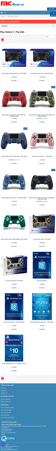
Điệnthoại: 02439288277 (6, 448)
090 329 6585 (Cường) (6, 429)
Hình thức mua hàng (5, 399)
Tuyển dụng (3, 390)
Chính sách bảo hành (6, 412)
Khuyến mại (3, 388)
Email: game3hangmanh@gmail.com (9, 449)
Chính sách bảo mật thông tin (7, 417)
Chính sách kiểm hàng (6, 410)
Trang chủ (3, 16)
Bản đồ (3, 434)
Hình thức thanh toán (6, 401)
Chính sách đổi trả (5, 415)
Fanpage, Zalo (4, 393)
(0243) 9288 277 (5, 427)
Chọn (47, 36)
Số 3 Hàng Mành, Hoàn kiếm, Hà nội (9, 446)
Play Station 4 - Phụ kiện (13, 16)
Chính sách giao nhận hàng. (7, 407)
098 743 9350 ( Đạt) (6, 431)
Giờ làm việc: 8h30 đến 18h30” (8, 432)
